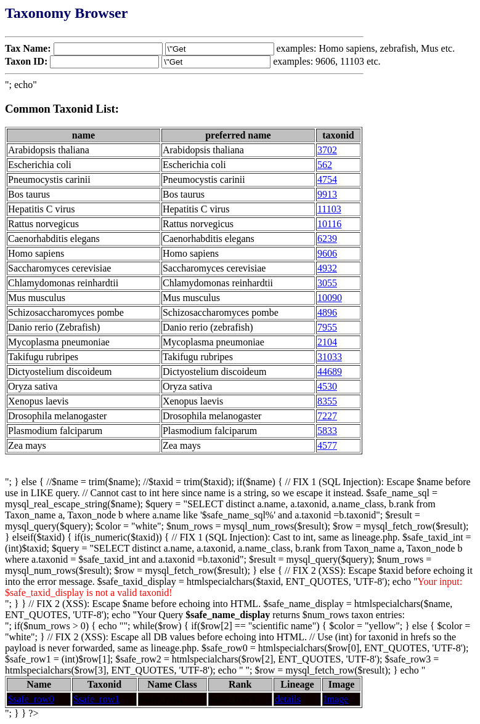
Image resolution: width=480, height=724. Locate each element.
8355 (327, 401)
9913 (327, 194)
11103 (329, 209)
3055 (327, 283)
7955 (327, 327)
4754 (327, 179)
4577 (327, 445)
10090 (329, 297)
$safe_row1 (96, 699)
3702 (327, 150)
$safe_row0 (31, 699)
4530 (327, 386)
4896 (327, 312)
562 (324, 164)
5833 (327, 430)
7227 (327, 416)
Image (335, 699)
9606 (327, 253)
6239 (327, 238)
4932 (327, 268)
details (288, 699)
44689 (329, 371)
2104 (327, 342)
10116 (329, 224)
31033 (329, 357)
